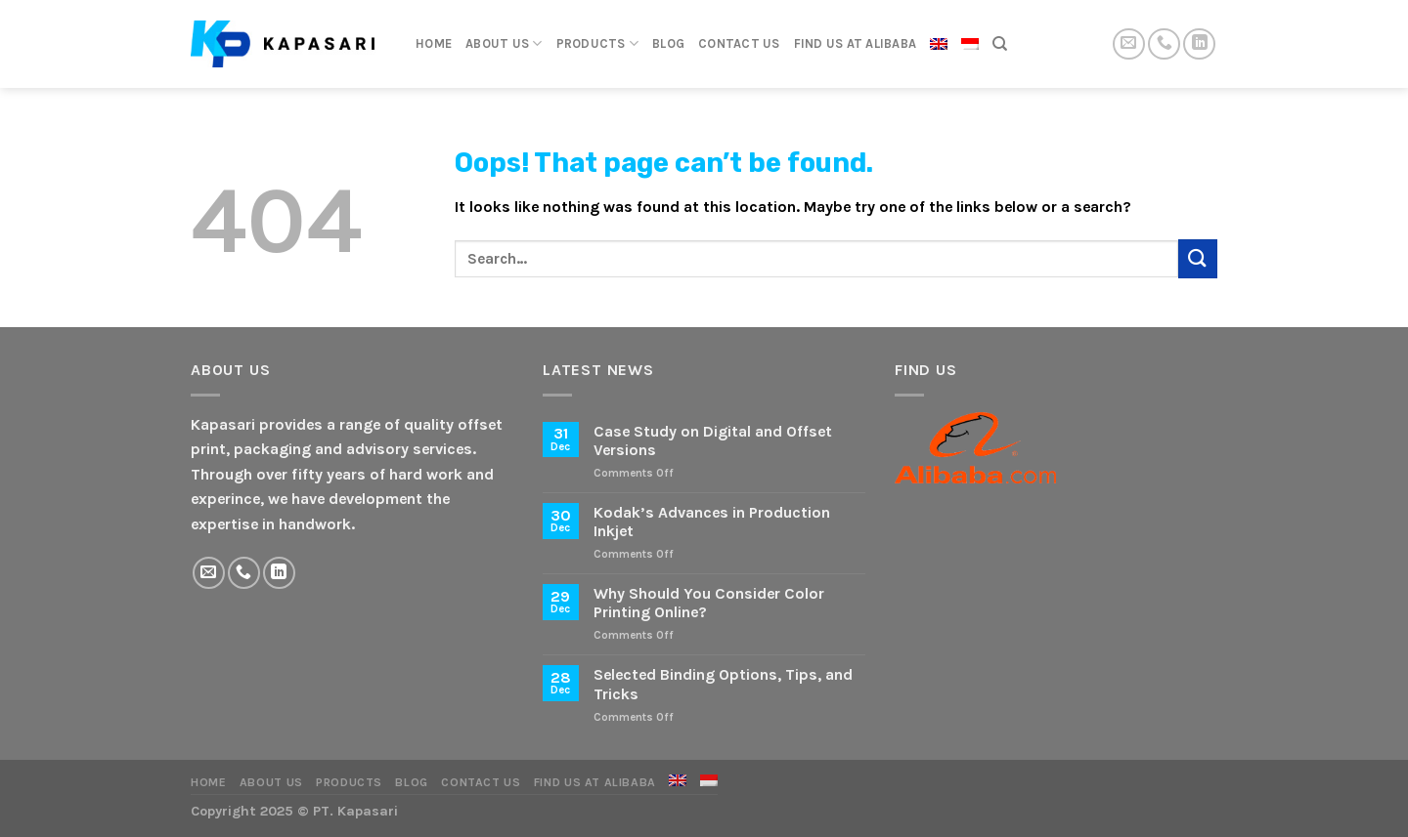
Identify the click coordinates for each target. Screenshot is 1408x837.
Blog (668, 43)
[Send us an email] (1129, 44)
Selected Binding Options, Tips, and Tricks (723, 683)
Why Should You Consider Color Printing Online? (709, 602)
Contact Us (739, 43)
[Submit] (1197, 258)
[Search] (999, 44)
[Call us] (1164, 44)
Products (597, 43)
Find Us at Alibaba (855, 43)
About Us (504, 43)
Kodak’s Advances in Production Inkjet (712, 521)
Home (434, 43)
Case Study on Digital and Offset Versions (713, 440)
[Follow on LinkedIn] (1199, 44)
